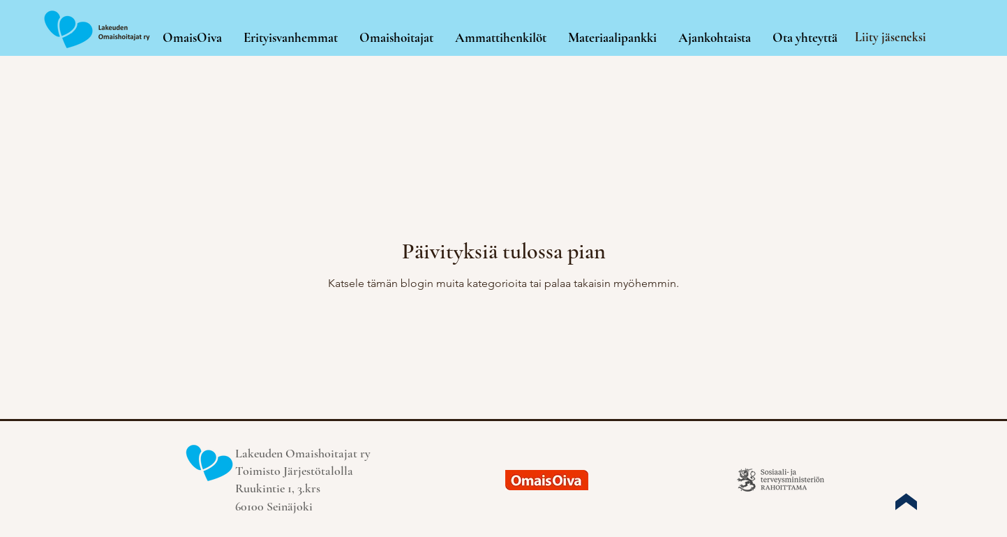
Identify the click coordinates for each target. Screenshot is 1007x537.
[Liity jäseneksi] (892, 37)
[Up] (906, 501)
